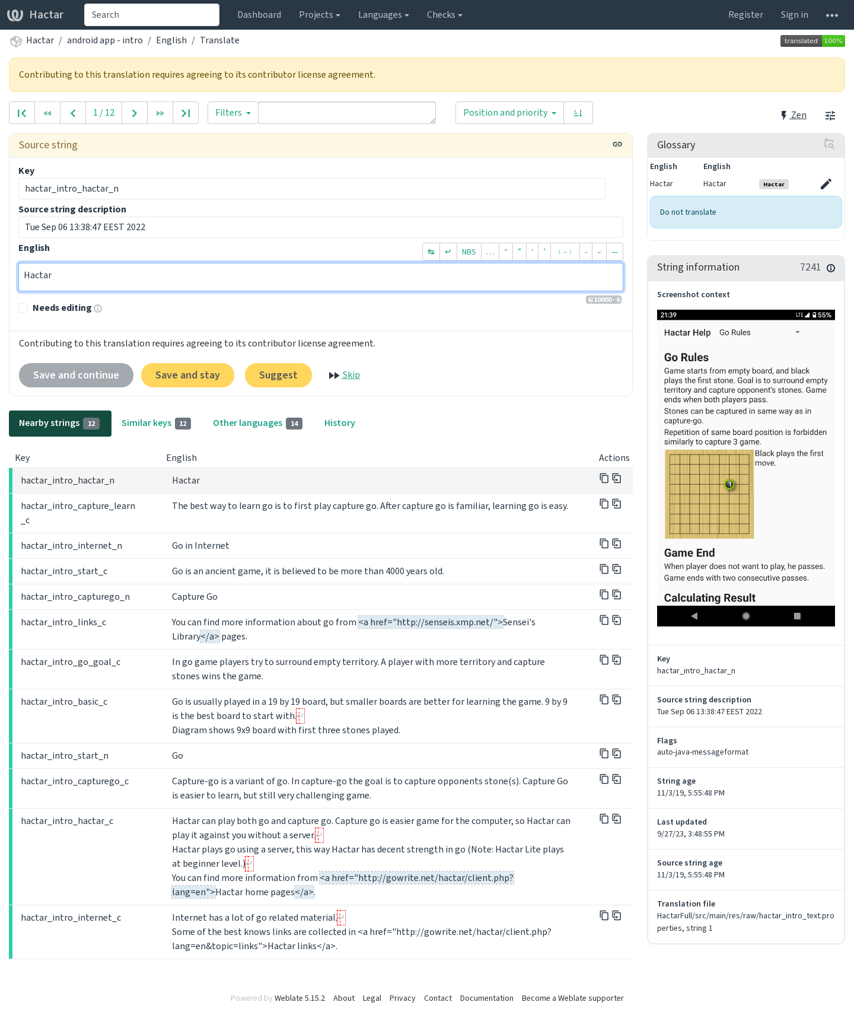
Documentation (487, 998)
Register (745, 14)
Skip (343, 375)
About (344, 998)
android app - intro (105, 40)
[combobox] (151, 15)
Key (26, 170)
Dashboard (259, 14)
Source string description (72, 209)
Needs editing (62, 307)
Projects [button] (316, 14)
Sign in (794, 14)
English (171, 40)
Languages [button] (380, 14)
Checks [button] (441, 14)
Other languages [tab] (257, 423)
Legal (372, 998)
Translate (220, 40)
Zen (793, 115)
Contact (438, 998)
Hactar (35, 15)
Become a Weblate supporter (573, 998)
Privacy (403, 998)
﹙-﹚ (565, 251)
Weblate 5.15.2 (300, 998)
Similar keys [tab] (157, 423)
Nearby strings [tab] (59, 423)
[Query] (347, 112)
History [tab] (339, 422)
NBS (469, 251)
